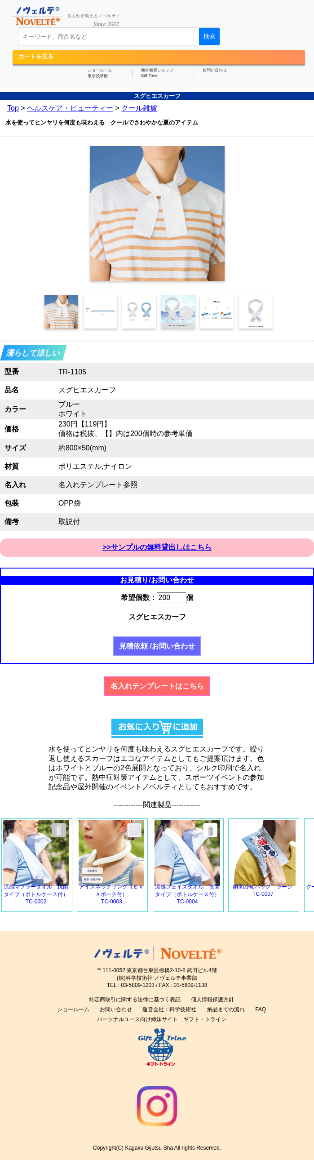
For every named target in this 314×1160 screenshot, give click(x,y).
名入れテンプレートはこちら (157, 686)
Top (13, 108)
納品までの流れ (226, 1009)
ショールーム (73, 1009)
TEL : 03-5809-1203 (131, 985)
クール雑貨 (139, 108)
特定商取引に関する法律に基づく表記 (135, 999)
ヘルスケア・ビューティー (70, 108)
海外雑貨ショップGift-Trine (157, 73)
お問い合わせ (215, 70)
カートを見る (35, 56)
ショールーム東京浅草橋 (100, 73)
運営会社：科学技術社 (169, 1009)
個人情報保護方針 (212, 999)
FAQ (260, 1009)
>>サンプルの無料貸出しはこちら (157, 547)
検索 (209, 36)
